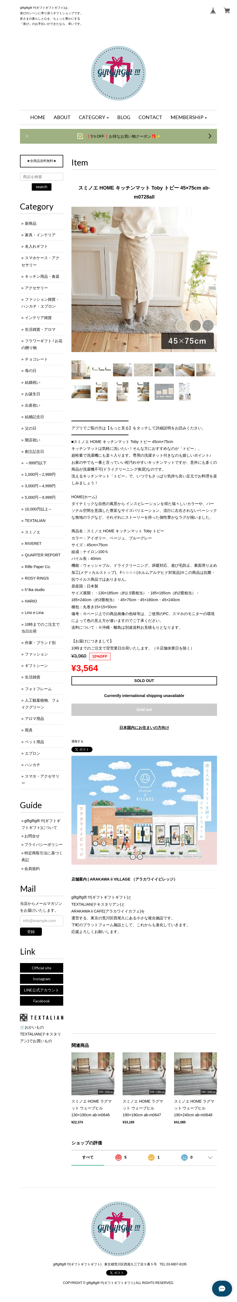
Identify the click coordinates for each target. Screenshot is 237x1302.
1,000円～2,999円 (40, 474)
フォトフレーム (38, 689)
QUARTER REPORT (42, 555)
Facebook (41, 1001)
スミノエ (32, 532)
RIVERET (33, 543)
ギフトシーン (36, 665)
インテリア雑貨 (38, 317)
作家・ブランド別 (40, 642)
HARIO (31, 601)
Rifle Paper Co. (38, 567)
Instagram (41, 978)
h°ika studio (35, 589)
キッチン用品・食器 (42, 276)
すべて (88, 1157)
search (41, 187)
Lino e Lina (34, 612)
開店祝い (32, 440)
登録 (31, 931)
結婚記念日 (34, 417)
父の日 (30, 428)
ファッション (36, 654)
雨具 (29, 730)
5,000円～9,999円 (40, 497)
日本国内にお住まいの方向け (144, 727)
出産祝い (32, 405)
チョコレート (36, 359)
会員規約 (32, 868)
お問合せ (32, 836)
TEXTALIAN (35, 520)
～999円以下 (36, 463)
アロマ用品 (34, 718)
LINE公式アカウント (41, 990)
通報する (77, 741)
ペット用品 (34, 742)
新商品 (30, 223)
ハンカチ (32, 765)
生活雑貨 (32, 677)
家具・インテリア (40, 235)
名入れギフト (36, 246)
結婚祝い (32, 382)
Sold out (144, 709)
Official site (41, 968)
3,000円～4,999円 (40, 486)
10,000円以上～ (38, 509)
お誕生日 (32, 394)
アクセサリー (36, 288)
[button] (94, 117)
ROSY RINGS (37, 578)
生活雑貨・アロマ (40, 329)
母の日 (30, 370)
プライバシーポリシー (43, 844)
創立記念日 (34, 451)
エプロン (32, 753)
